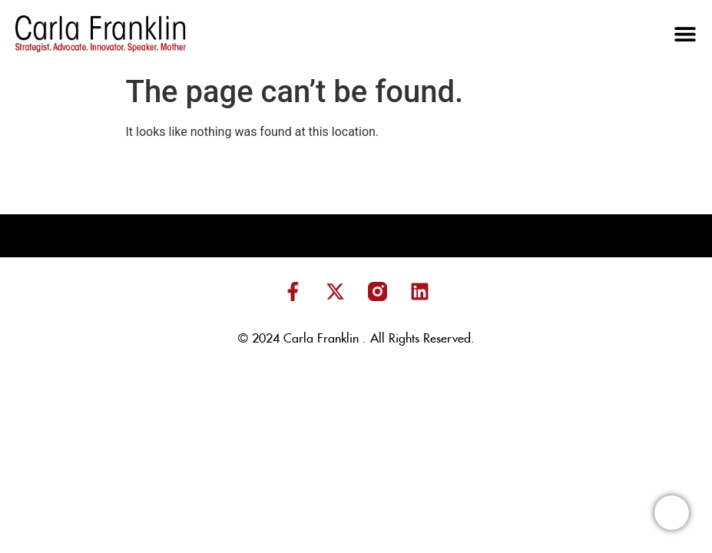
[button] (685, 33)
